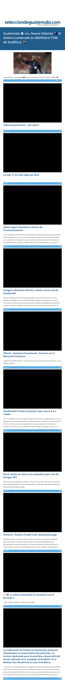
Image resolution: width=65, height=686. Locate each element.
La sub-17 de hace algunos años (21, 174)
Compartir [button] (57, 80)
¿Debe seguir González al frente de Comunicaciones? (22, 229)
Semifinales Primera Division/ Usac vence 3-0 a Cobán (29, 413)
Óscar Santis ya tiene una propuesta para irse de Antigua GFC (31, 476)
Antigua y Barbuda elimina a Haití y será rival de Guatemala (30, 292)
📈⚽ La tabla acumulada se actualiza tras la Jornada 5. (28, 596)
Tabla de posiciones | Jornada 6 (21, 125)
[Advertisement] (32, 9)
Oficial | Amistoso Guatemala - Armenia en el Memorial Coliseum (29, 355)
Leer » (59, 131)
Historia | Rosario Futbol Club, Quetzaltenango (30, 534)
